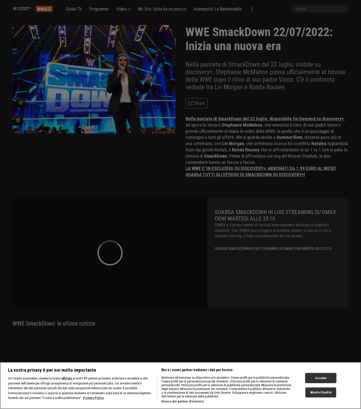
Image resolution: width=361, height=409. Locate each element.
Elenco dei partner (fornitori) (182, 406)
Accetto (320, 382)
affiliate (67, 383)
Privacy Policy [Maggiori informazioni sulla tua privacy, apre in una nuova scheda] (93, 402)
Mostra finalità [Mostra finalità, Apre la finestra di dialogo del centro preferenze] (320, 397)
